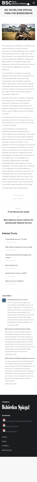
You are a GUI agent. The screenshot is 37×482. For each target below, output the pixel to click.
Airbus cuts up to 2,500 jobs (15, 281)
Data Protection (7, 450)
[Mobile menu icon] (33, 3)
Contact (4, 437)
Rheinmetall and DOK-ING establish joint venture (18, 256)
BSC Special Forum (12, 265)
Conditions (5, 446)
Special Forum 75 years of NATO (16, 273)
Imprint (4, 441)
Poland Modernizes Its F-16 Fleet (16, 239)
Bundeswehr (20, 198)
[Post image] (3, 239)
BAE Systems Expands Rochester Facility (19, 247)
